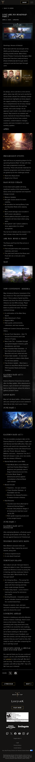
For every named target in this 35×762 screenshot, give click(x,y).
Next (28, 684)
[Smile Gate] (23, 727)
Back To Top (17, 695)
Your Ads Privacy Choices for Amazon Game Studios (17, 750)
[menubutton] (32, 2)
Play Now (17, 707)
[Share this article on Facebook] (15, 673)
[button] (17, 32)
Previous (8, 684)
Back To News (8, 8)
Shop (24, 2)
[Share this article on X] (10, 673)
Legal (17, 742)
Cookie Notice (17, 748)
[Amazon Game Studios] (10, 727)
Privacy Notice (17, 745)
